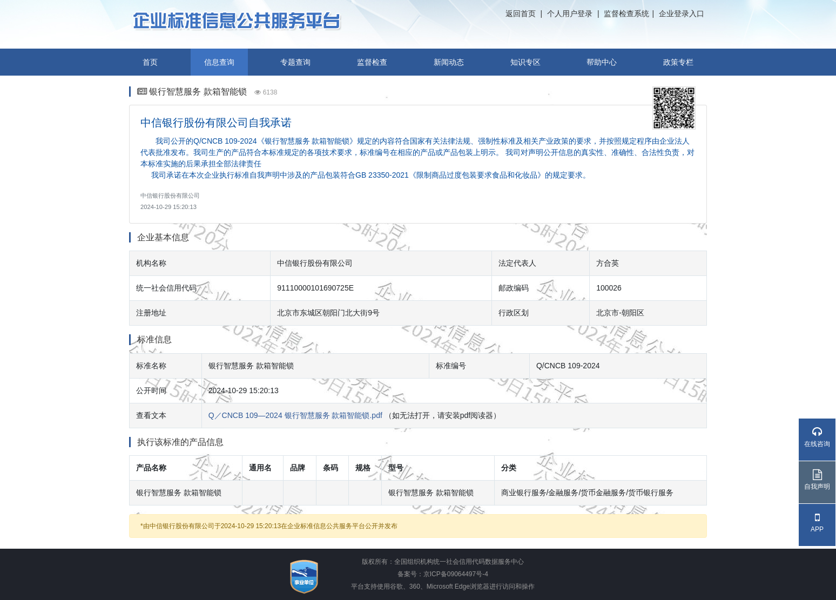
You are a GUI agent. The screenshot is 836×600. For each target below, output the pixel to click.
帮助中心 (601, 62)
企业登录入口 (681, 13)
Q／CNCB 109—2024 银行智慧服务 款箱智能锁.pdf (295, 415)
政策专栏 (678, 62)
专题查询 (295, 62)
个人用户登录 (569, 13)
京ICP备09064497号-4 (455, 574)
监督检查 (372, 62)
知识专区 (525, 62)
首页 (150, 62)
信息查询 (219, 62)
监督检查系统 (626, 13)
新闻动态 (449, 62)
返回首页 (520, 13)
